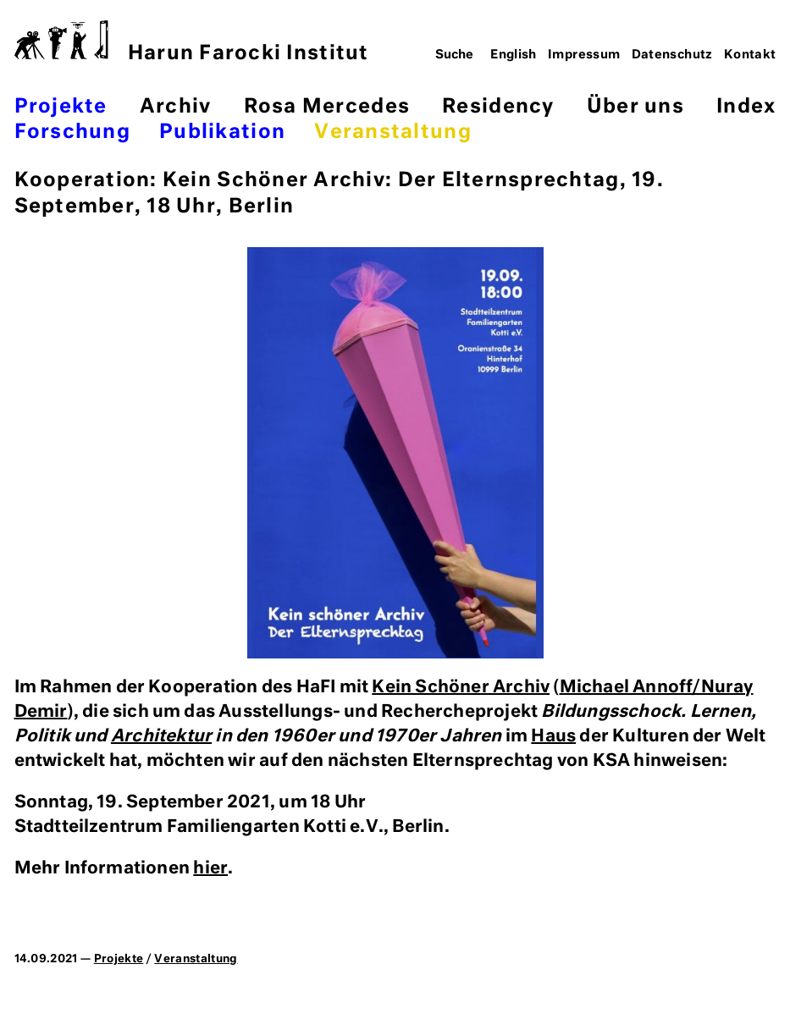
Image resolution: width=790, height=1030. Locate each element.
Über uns (635, 107)
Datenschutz (672, 55)
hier (210, 868)
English (513, 55)
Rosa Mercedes (327, 107)
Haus (553, 736)
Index (746, 107)
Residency (498, 107)
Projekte (61, 107)
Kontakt (750, 55)
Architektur (161, 736)
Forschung (72, 132)
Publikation (222, 132)
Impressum (584, 55)
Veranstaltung (392, 132)
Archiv (176, 107)
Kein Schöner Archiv (461, 687)
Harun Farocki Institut (191, 41)
